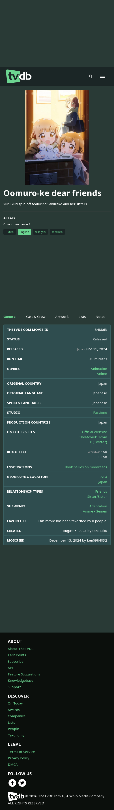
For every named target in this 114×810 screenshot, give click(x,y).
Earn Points (17, 655)
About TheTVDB (21, 648)
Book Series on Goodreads (86, 467)
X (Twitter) (98, 442)
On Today (15, 703)
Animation (99, 368)
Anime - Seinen (95, 511)
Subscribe (16, 661)
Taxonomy (16, 735)
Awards (14, 709)
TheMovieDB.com (93, 437)
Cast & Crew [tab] (35, 316)
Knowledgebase (20, 680)
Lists (11, 722)
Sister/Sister (97, 496)
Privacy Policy (18, 758)
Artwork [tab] (62, 316)
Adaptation (98, 506)
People (13, 728)
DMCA (13, 764)
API (10, 667)
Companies (17, 716)
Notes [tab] (100, 316)
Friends (101, 491)
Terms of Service (21, 751)
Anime (102, 373)
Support (14, 687)
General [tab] (9, 316)
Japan (102, 481)
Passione (100, 412)
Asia (104, 476)
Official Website (94, 432)
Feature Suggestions (24, 674)
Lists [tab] (82, 316)
